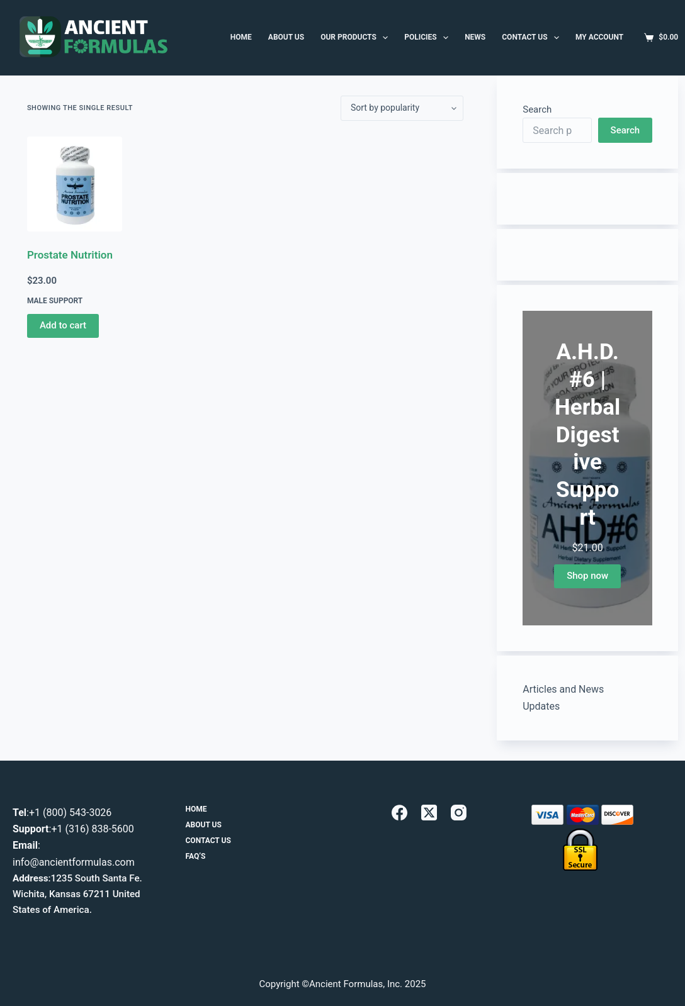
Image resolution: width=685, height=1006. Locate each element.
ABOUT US (286, 37)
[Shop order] (402, 108)
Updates (541, 706)
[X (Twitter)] (429, 812)
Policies (428, 37)
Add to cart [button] (63, 325)
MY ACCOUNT (599, 37)
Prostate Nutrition (70, 255)
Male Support (54, 300)
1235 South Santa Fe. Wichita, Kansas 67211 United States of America (77, 894)
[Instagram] (459, 812)
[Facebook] (399, 812)
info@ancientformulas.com (74, 862)
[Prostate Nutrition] (74, 184)
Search (537, 109)
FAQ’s (196, 856)
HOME (241, 37)
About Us (204, 824)
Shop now (587, 575)
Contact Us (533, 37)
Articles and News (563, 689)
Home (196, 809)
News (475, 37)
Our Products (356, 37)
